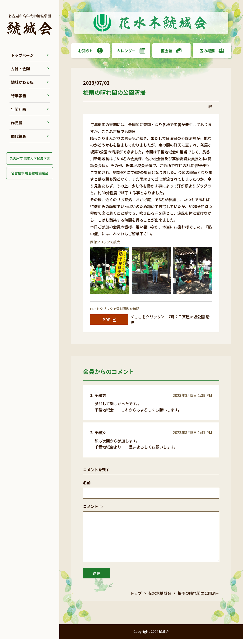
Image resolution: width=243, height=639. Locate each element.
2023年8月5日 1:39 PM (192, 395)
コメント (93, 506)
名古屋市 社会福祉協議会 (29, 173)
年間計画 (18, 109)
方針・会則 (20, 68)
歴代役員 (18, 136)
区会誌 (171, 50)
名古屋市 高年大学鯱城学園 (29, 158)
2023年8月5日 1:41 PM (192, 432)
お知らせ (90, 50)
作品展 (16, 122)
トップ (136, 593)
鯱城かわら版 (22, 82)
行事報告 (18, 95)
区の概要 (212, 50)
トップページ (22, 55)
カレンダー (131, 50)
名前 (87, 482)
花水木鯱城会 (159, 593)
